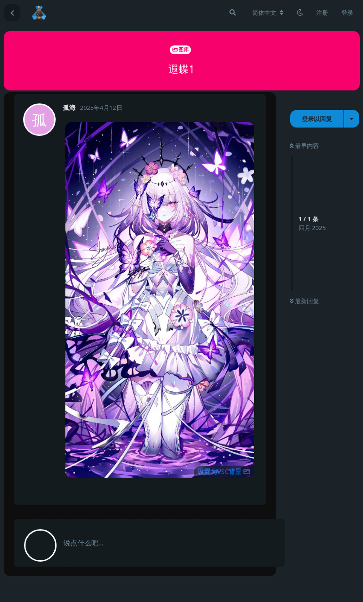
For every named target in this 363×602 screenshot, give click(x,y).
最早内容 (304, 145)
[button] (160, 299)
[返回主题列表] (12, 12)
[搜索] (232, 12)
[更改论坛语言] (268, 12)
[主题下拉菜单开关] (351, 119)
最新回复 (304, 301)
